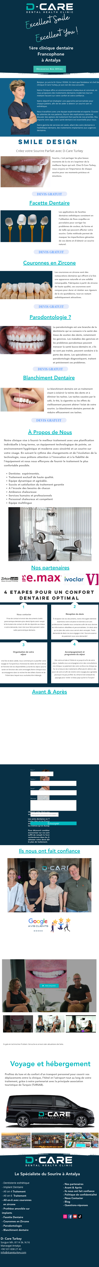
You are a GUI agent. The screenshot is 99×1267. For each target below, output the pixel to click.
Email (32, 788)
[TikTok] (80, 1216)
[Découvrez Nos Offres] (49, 69)
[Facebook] (70, 1216)
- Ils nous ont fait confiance (78, 1191)
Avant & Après (73, 1187)
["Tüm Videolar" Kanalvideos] (49, 1025)
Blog (67, 1201)
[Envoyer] (53, 823)
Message (33, 798)
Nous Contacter (74, 1198)
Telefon (32, 779)
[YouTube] (75, 1216)
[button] (50, 534)
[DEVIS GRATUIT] (49, 194)
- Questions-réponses (75, 1205)
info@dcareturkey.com (13, 1252)
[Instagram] (65, 1216)
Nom (32, 770)
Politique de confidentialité (81, 1194)
